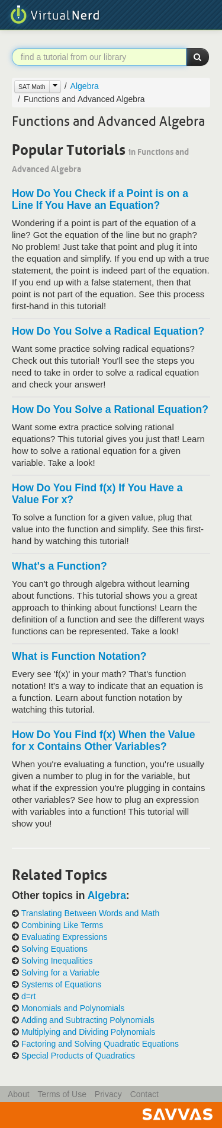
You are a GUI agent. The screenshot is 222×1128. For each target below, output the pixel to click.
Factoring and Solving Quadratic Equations (100, 1044)
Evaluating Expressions (64, 937)
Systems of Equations (61, 984)
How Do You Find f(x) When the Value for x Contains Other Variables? (103, 740)
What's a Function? (59, 566)
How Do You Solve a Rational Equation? (110, 409)
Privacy (108, 1094)
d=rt (28, 996)
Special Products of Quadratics (78, 1055)
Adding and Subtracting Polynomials (88, 1020)
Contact (144, 1094)
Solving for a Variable (60, 972)
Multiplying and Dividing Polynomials (88, 1032)
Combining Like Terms (62, 925)
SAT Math (32, 86)
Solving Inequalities (57, 961)
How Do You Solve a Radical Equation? (108, 331)
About (19, 1094)
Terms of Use (61, 1094)
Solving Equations (54, 949)
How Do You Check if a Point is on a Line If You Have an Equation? (100, 199)
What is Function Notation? (79, 656)
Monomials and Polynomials (72, 1008)
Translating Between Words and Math (90, 913)
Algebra (84, 86)
